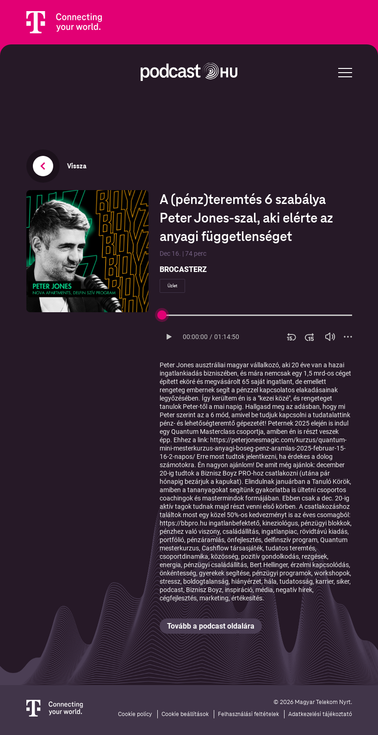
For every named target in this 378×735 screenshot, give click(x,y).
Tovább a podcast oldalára (210, 626)
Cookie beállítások (185, 714)
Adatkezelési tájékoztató (320, 714)
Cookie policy (135, 714)
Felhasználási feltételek (248, 714)
